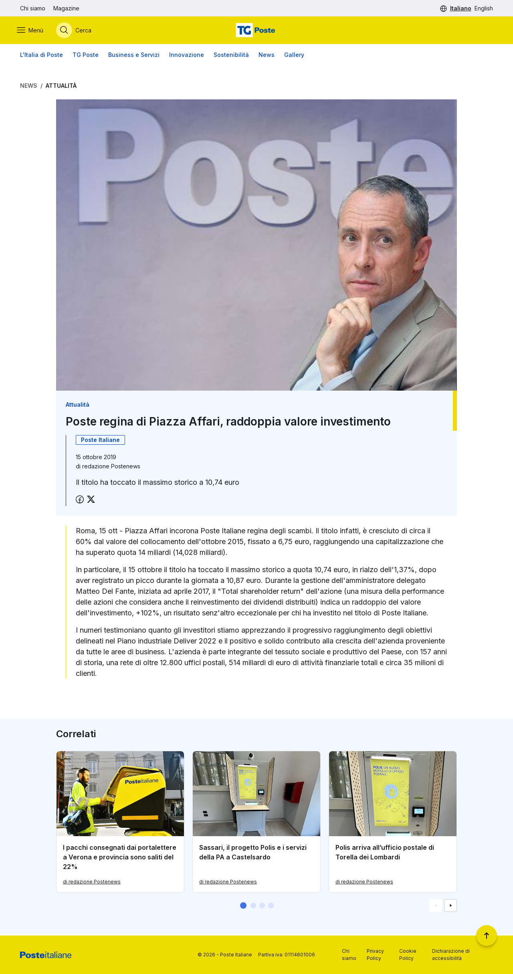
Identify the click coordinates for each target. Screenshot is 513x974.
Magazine (66, 8)
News (267, 55)
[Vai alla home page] (256, 31)
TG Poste (86, 55)
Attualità (61, 86)
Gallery (294, 55)
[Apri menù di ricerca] (77, 31)
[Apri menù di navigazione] (33, 31)
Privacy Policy (375, 954)
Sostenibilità (231, 55)
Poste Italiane (100, 440)
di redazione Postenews (92, 883)
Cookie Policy (407, 954)
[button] (243, 906)
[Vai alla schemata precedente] (435, 906)
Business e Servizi (134, 55)
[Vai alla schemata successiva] (450, 906)
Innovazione (186, 55)
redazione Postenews (111, 467)
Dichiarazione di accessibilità (451, 954)
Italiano (460, 8)
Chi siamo (32, 8)
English (484, 8)
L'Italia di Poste (41, 55)
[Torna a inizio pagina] (486, 935)
